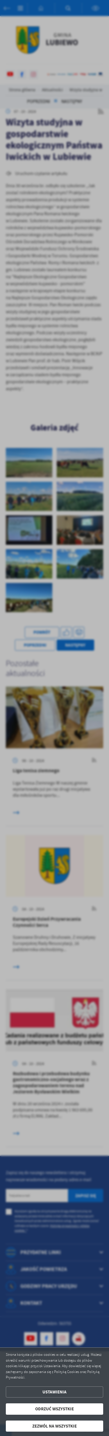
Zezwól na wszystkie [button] (54, 1426)
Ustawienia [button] (54, 1392)
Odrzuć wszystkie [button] (54, 1409)
